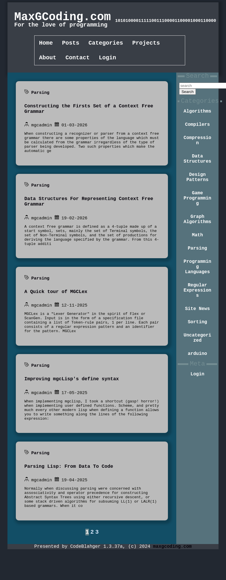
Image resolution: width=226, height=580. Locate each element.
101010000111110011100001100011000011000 (165, 21)
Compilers (197, 133)
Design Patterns (197, 191)
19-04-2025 (74, 507)
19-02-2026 (74, 229)
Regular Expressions (197, 319)
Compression (197, 150)
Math (197, 257)
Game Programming (197, 215)
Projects (146, 43)
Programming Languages (197, 292)
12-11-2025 (74, 322)
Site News (197, 340)
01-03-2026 (74, 129)
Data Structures (197, 171)
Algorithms (197, 118)
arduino (197, 389)
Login (107, 59)
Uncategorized (197, 372)
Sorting (197, 354)
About (47, 59)
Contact (78, 59)
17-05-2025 (74, 415)
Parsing (40, 95)
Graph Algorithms (197, 239)
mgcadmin (41, 129)
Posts (70, 43)
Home (46, 43)
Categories (106, 43)
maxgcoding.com (172, 577)
